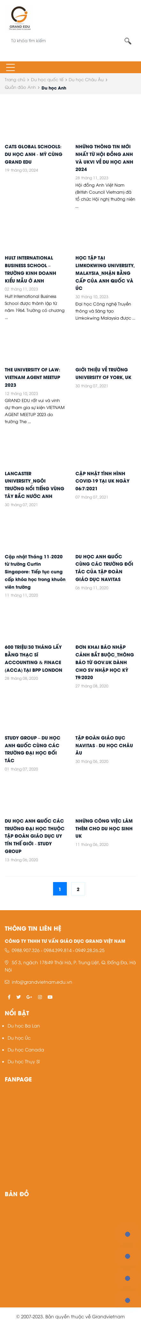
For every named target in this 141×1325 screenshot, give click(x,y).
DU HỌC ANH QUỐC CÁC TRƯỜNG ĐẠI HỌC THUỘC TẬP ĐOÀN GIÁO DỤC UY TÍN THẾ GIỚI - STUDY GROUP (35, 835)
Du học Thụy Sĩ (24, 1061)
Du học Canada (26, 1049)
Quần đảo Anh (20, 87)
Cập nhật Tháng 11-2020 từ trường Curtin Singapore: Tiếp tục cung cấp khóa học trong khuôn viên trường (35, 571)
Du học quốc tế (47, 79)
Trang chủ (15, 79)
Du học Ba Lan (24, 1025)
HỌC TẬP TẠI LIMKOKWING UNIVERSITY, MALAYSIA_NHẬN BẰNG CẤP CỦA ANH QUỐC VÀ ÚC (105, 272)
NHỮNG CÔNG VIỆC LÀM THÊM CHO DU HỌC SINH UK (104, 828)
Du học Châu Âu (86, 79)
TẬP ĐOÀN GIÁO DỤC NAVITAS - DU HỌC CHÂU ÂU (104, 745)
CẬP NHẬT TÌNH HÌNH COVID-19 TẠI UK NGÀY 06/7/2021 (102, 481)
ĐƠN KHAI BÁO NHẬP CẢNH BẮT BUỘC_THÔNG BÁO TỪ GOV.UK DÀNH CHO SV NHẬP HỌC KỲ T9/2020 (104, 661)
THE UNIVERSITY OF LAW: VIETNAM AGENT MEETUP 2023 (32, 377)
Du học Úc (19, 1037)
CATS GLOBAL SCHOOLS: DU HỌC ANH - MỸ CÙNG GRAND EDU (33, 154)
